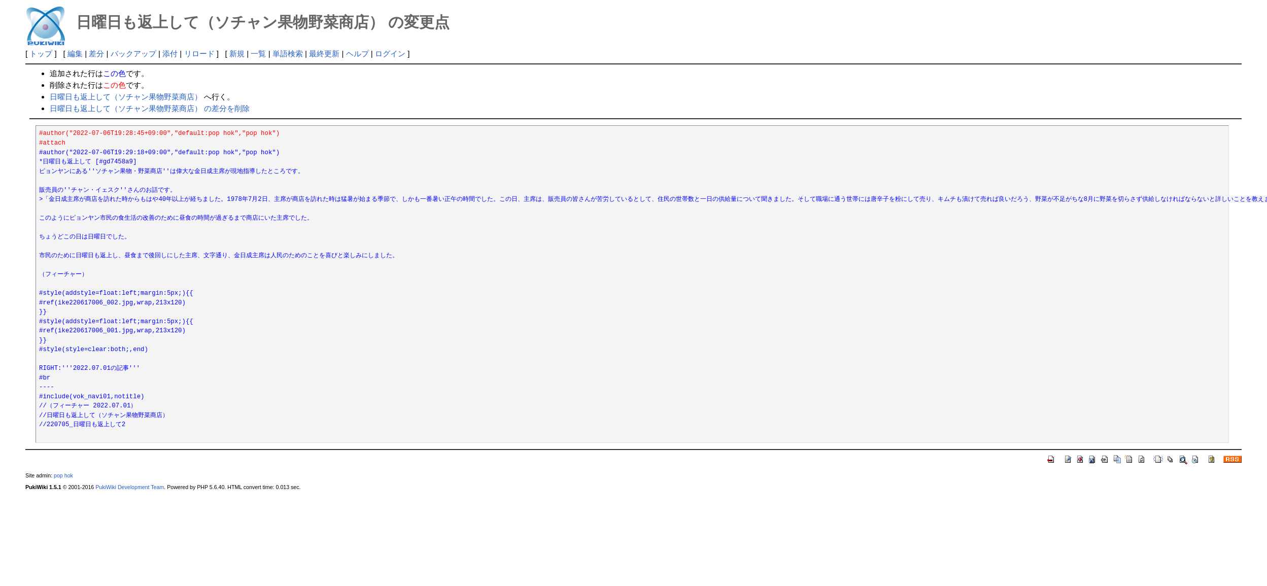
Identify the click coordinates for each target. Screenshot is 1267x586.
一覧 (258, 53)
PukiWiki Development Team (129, 487)
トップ (40, 53)
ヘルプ (357, 53)
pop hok (63, 475)
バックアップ (133, 53)
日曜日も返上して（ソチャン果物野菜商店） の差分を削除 (150, 108)
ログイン (390, 53)
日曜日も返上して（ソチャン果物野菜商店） (126, 96)
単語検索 (287, 53)
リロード (199, 53)
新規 (237, 53)
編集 (75, 53)
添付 (170, 53)
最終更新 (324, 53)
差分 (96, 53)
